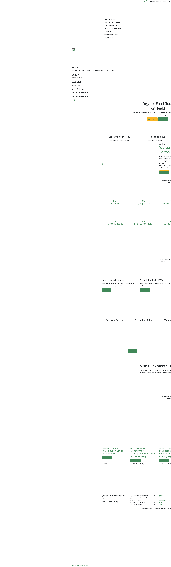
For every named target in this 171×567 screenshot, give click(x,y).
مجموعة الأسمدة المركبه (40, 34)
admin (128, 448)
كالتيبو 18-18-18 (42, 224)
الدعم (88, 495)
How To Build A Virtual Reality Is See (40, 452)
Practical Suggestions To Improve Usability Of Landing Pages (128, 453)
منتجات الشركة (112, 15)
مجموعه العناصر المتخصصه (40, 25)
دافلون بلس (42, 203)
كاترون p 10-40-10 (71, 224)
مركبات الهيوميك (37, 19)
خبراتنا (89, 502)
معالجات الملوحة (37, 31)
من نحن (114, 11)
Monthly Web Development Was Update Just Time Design (71, 453)
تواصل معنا (113, 44)
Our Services (91, 119)
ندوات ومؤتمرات (92, 500)
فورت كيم (128, 224)
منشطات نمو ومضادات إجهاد (41, 28)
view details (121, 460)
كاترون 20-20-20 (100, 224)
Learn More (92, 172)
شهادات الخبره (112, 41)
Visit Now (60, 351)
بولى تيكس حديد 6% (100, 203)
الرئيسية (114, 8)
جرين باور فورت (71, 203)
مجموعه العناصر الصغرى (39, 22)
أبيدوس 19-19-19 (128, 203)
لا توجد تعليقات (124, 448)
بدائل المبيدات (36, 37)
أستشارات (90, 504)
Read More (110, 290)
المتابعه (89, 497)
